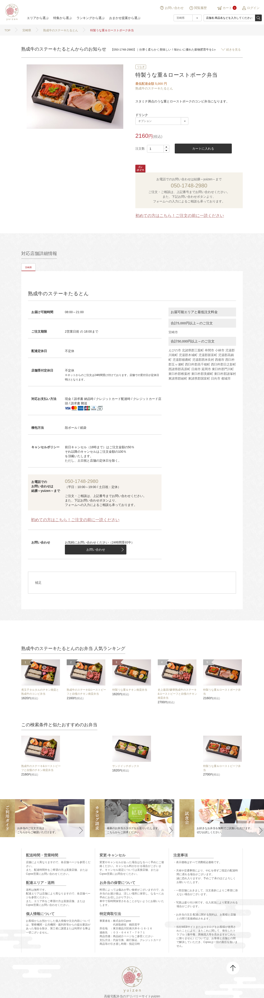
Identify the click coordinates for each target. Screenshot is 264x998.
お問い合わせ (174, 8)
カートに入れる (203, 148)
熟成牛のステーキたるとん (154, 88)
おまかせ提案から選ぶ (125, 18)
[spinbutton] (158, 149)
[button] (166, 147)
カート (227, 8)
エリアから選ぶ (38, 18)
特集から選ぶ (62, 18)
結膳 (11, 12)
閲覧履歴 (200, 8)
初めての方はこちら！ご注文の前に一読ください (179, 215)
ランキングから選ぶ (91, 18)
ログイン (253, 8)
